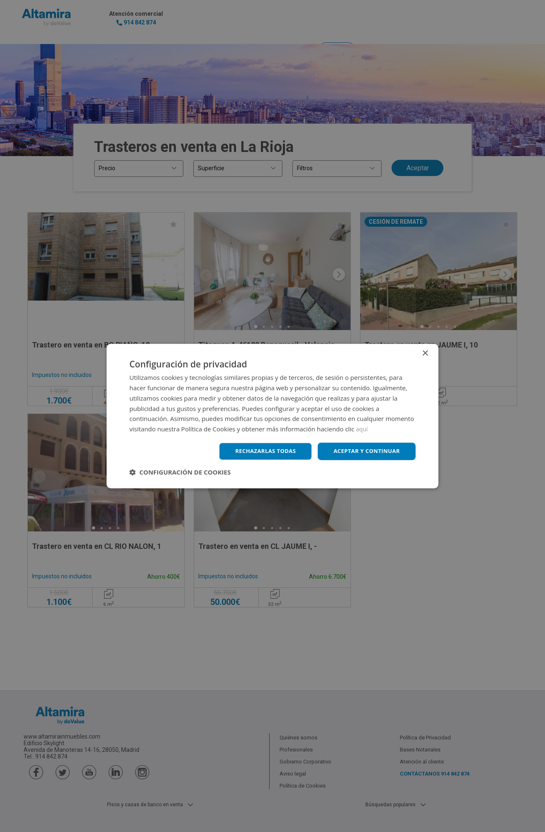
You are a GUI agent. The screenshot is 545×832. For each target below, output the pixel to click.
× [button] (425, 353)
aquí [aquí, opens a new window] (362, 428)
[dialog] (272, 416)
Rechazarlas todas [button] (258, 451)
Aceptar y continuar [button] (364, 451)
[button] (180, 472)
